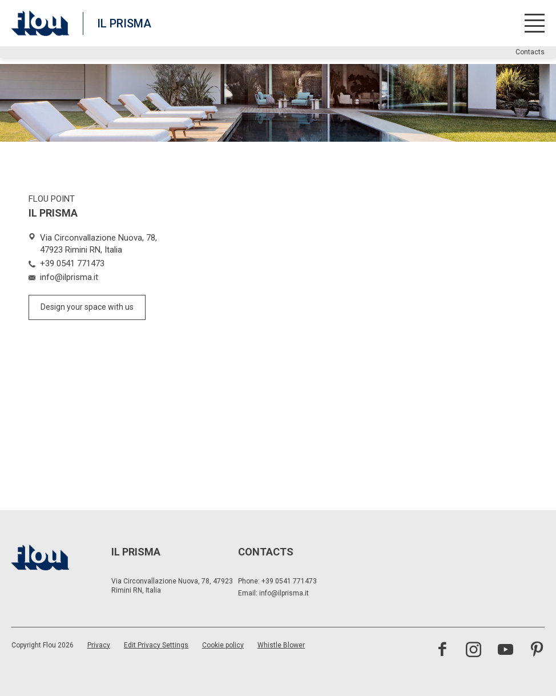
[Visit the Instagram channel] (473, 651)
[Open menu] (535, 23)
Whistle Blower (281, 645)
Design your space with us (87, 306)
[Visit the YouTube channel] (505, 651)
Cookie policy (223, 645)
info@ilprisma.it (284, 593)
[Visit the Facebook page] (442, 651)
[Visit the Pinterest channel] (537, 651)
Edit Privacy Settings (156, 645)
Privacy (98, 645)
